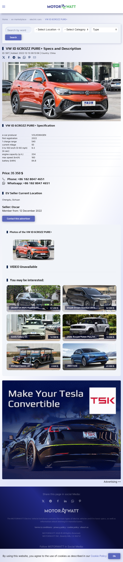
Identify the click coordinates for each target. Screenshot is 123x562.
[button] (3, 6)
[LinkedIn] (19, 57)
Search (13, 37)
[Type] (104, 29)
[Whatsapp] (72, 500)
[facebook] (57, 500)
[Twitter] (3, 57)
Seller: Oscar (11, 207)
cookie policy (73, 527)
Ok (114, 556)
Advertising (112, 481)
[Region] (47, 29)
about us (84, 527)
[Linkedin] (65, 500)
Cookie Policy (99, 556)
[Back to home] (61, 6)
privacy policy (60, 527)
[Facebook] (8, 57)
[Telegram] (13, 57)
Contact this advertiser (18, 218)
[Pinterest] (29, 57)
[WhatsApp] (24, 57)
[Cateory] (75, 29)
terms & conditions (43, 527)
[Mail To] (34, 57)
